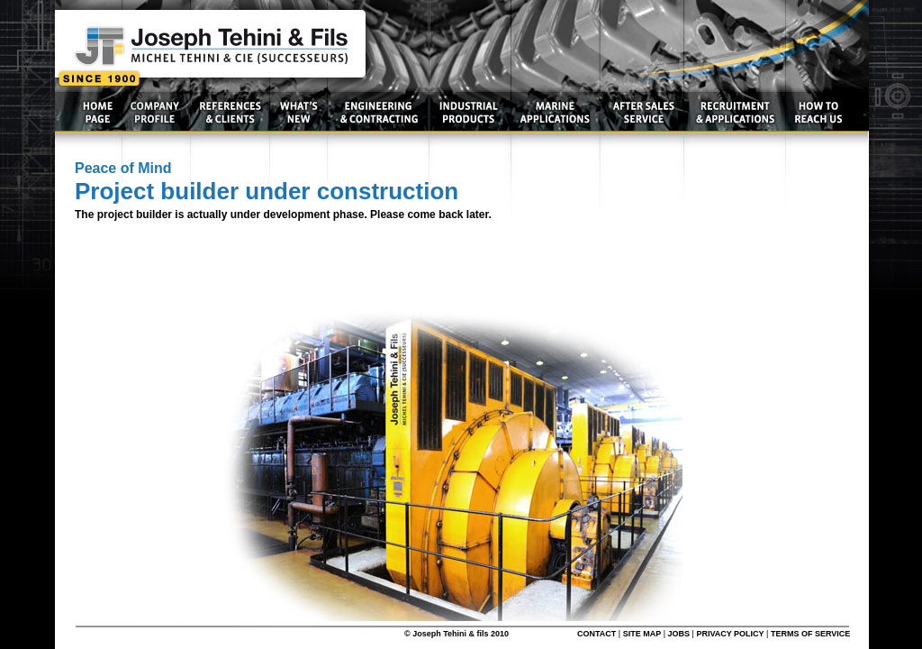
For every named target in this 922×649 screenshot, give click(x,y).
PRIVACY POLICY (730, 633)
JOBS (679, 633)
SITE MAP (642, 633)
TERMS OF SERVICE (810, 633)
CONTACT (596, 633)
